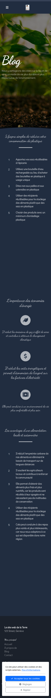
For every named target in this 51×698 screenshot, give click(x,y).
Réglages (25, 684)
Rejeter (26, 689)
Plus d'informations (31, 670)
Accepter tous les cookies (25, 678)
